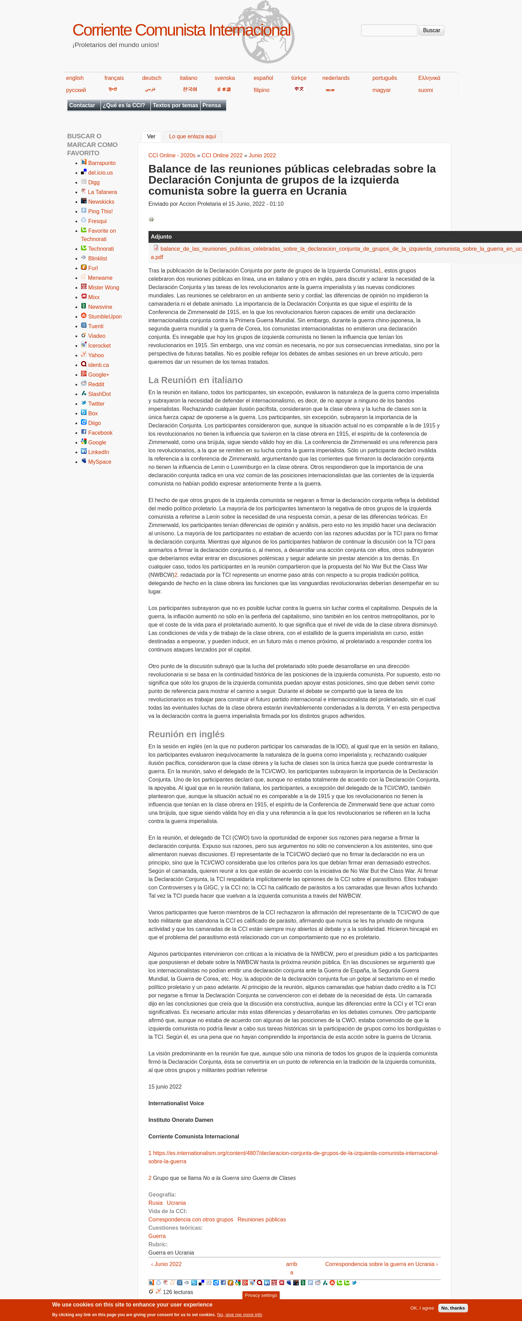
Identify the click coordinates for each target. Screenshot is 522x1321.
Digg (94, 182)
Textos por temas (175, 105)
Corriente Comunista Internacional (181, 30)
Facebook (100, 433)
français (114, 78)
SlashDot (99, 394)
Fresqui (97, 221)
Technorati (101, 249)
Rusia (155, 1203)
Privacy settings (261, 1297)
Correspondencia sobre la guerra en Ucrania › (381, 1264)
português (384, 78)
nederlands (336, 78)
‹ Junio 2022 (166, 1264)
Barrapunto (102, 163)
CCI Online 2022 (222, 155)
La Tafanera (102, 192)
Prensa (211, 105)
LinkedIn (98, 452)
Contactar (82, 105)
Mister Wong (103, 287)
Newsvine (100, 307)
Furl (93, 268)
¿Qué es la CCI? (124, 105)
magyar (381, 90)
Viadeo (97, 336)
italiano (189, 78)
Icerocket (99, 346)
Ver (154, 136)
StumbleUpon (105, 317)
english (75, 78)
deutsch (152, 78)
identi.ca (98, 365)
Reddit (96, 384)
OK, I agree (422, 1310)
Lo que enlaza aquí (192, 137)
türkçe (299, 78)
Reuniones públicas (261, 1219)
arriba (291, 1268)
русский (76, 90)
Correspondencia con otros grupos (190, 1219)
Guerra (157, 1236)
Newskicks (101, 202)
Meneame (100, 278)
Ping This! (100, 211)
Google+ (98, 375)
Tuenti (96, 326)
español (263, 78)
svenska (225, 78)
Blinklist (97, 258)
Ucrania (176, 1203)
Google (97, 442)
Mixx (94, 297)
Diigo (94, 423)
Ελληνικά (429, 78)
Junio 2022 (262, 155)
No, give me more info (239, 1316)
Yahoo (96, 355)
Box (93, 413)
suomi (425, 90)
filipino (261, 90)
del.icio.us (100, 173)
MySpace (99, 462)
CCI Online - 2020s (172, 155)
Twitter (96, 404)
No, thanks (453, 1310)
